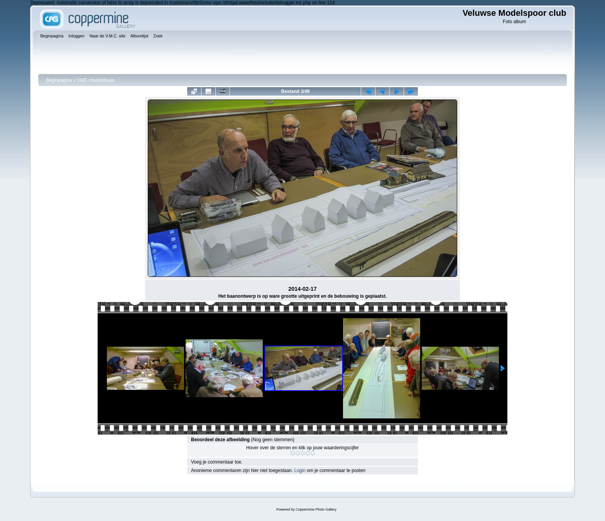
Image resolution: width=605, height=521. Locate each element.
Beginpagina (59, 80)
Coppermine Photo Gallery (316, 509)
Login (300, 470)
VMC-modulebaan (96, 80)
